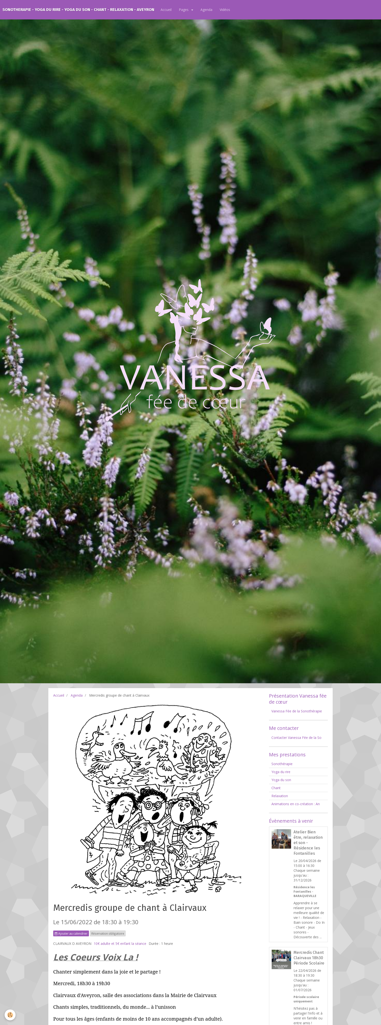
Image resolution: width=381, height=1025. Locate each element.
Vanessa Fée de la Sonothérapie (296, 711)
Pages (184, 9)
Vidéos (225, 9)
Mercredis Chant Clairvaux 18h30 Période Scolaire (309, 957)
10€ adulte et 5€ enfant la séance (120, 943)
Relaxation (279, 796)
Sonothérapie (282, 763)
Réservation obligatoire (107, 933)
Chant (276, 788)
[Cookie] (10, 1014)
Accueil (166, 9)
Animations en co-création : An (295, 804)
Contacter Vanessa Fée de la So (296, 737)
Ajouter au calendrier (71, 933)
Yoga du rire (280, 771)
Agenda (206, 9)
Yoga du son (281, 779)
